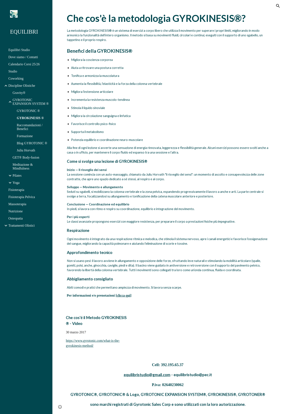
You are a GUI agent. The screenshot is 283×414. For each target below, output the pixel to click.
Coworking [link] (15, 78)
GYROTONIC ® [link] (28, 111)
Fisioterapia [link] (16, 190)
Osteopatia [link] (15, 218)
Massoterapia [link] (17, 204)
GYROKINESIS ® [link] (30, 118)
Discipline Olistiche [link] (21, 85)
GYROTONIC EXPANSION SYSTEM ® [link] (31, 101)
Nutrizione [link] (15, 211)
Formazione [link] (25, 136)
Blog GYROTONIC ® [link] (32, 143)
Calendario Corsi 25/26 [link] (24, 64)
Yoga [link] (16, 182)
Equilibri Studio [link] (19, 50)
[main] (167, 154)
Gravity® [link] (19, 93)
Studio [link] (12, 71)
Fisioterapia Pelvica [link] (21, 197)
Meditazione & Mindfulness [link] (23, 166)
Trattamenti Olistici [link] (21, 225)
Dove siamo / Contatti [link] (23, 57)
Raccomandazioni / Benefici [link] (30, 127)
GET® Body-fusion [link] (26, 157)
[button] (278, 6)
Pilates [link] (17, 175)
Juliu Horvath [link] (26, 150)
